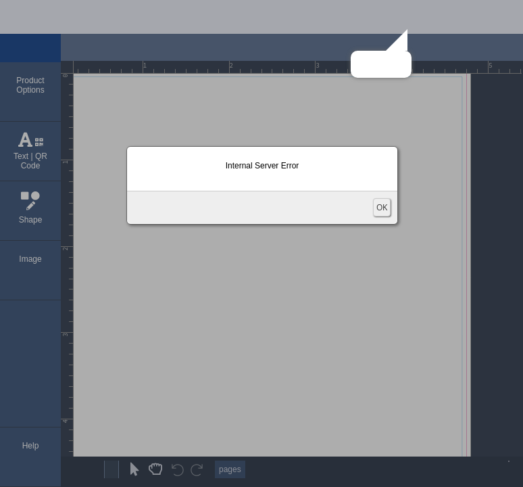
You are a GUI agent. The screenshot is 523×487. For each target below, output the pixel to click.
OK (381, 207)
